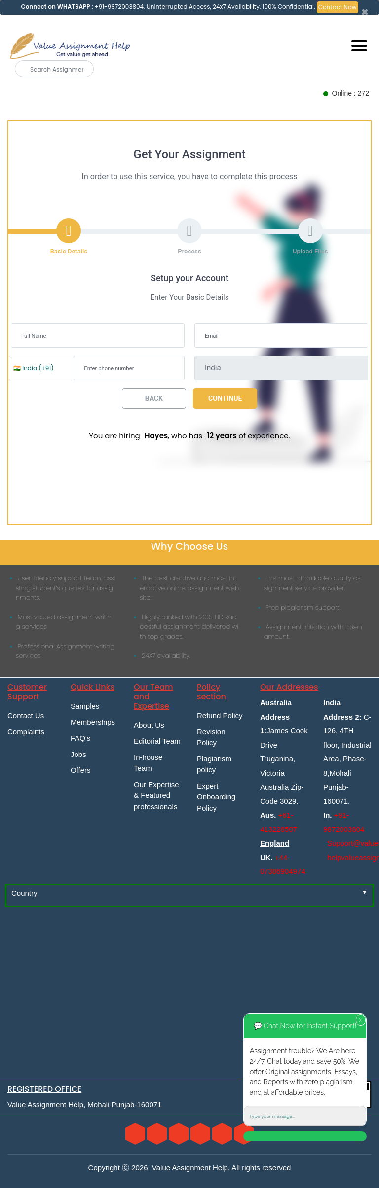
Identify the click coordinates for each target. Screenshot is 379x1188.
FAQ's (80, 738)
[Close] (365, 12)
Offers (81, 770)
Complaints (25, 731)
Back (154, 398)
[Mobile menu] (359, 45)
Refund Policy (220, 715)
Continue (225, 398)
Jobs (78, 754)
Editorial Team (157, 741)
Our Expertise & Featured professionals (156, 795)
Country (24, 893)
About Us (149, 725)
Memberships (93, 722)
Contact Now (337, 7)
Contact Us (25, 715)
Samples (85, 706)
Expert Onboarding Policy (216, 797)
